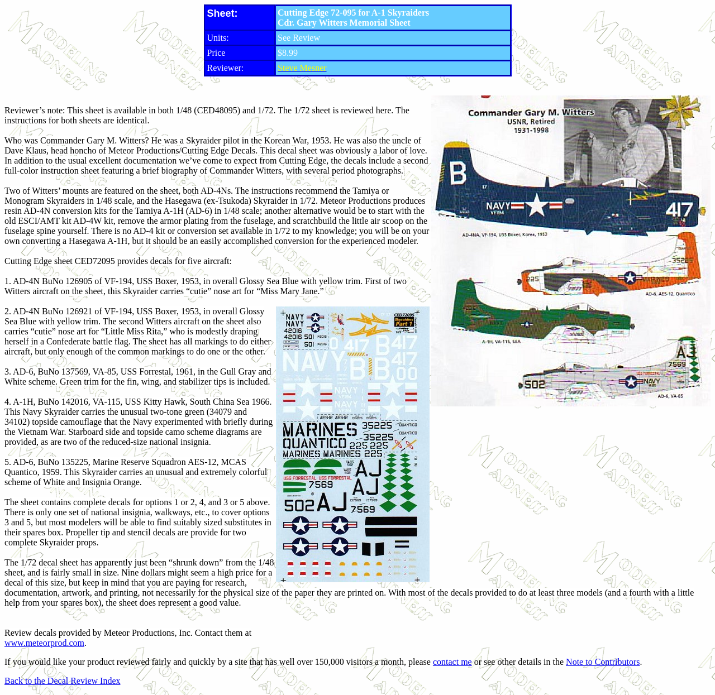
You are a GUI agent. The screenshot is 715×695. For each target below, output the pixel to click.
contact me (452, 662)
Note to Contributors (603, 662)
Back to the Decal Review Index (62, 681)
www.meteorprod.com (44, 643)
